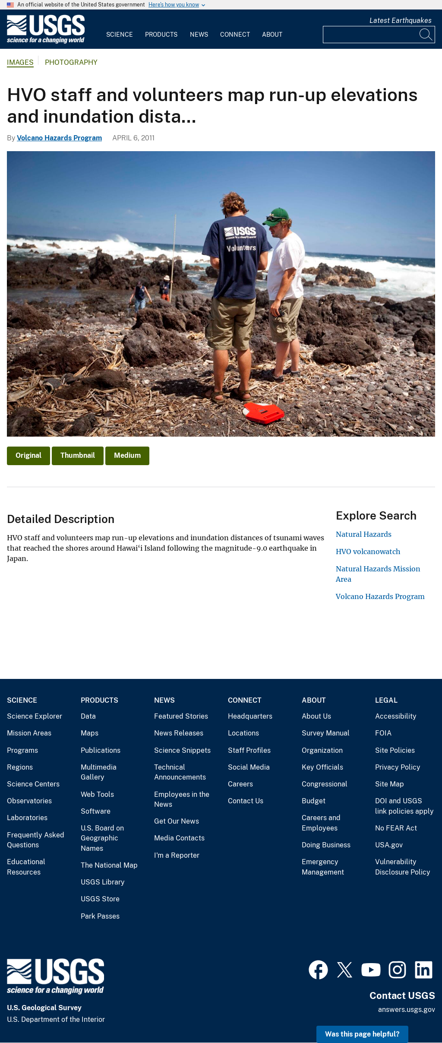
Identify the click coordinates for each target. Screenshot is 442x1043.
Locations (243, 733)
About (272, 34)
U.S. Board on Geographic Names (102, 838)
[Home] (46, 42)
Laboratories (27, 818)
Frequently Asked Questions (35, 840)
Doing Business (326, 845)
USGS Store (100, 899)
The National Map (109, 865)
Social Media (249, 767)
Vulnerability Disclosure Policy (402, 867)
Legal (386, 700)
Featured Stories (181, 716)
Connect (235, 34)
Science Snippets (182, 750)
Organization (322, 750)
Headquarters (250, 716)
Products (161, 34)
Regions (20, 767)
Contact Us (245, 801)
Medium (127, 455)
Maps (89, 733)
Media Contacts (179, 838)
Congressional (324, 784)
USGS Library (103, 882)
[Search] (426, 34)
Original (28, 455)
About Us (316, 716)
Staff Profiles (249, 750)
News (199, 34)
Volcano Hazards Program (59, 138)
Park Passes (100, 916)
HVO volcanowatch (368, 551)
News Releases (178, 733)
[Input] (379, 34)
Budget (313, 801)
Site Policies (395, 750)
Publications (100, 750)
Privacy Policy (397, 767)
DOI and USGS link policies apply (404, 806)
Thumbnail (77, 455)
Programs (22, 750)
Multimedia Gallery (99, 772)
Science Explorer (34, 716)
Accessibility (396, 716)
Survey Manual (326, 733)
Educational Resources (26, 867)
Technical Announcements (180, 772)
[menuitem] (119, 29)
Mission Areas (29, 733)
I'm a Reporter (176, 855)
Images (20, 62)
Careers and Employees (321, 823)
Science (119, 34)
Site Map (389, 784)
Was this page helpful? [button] (362, 1034)
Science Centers (33, 784)
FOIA (383, 733)
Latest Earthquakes (400, 20)
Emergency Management (323, 867)
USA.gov (389, 845)
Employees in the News (181, 799)
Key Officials (322, 767)
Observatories (29, 801)
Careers (240, 784)
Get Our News (176, 821)
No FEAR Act (396, 828)
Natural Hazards (363, 534)
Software (95, 811)
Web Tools (97, 794)
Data (88, 716)
